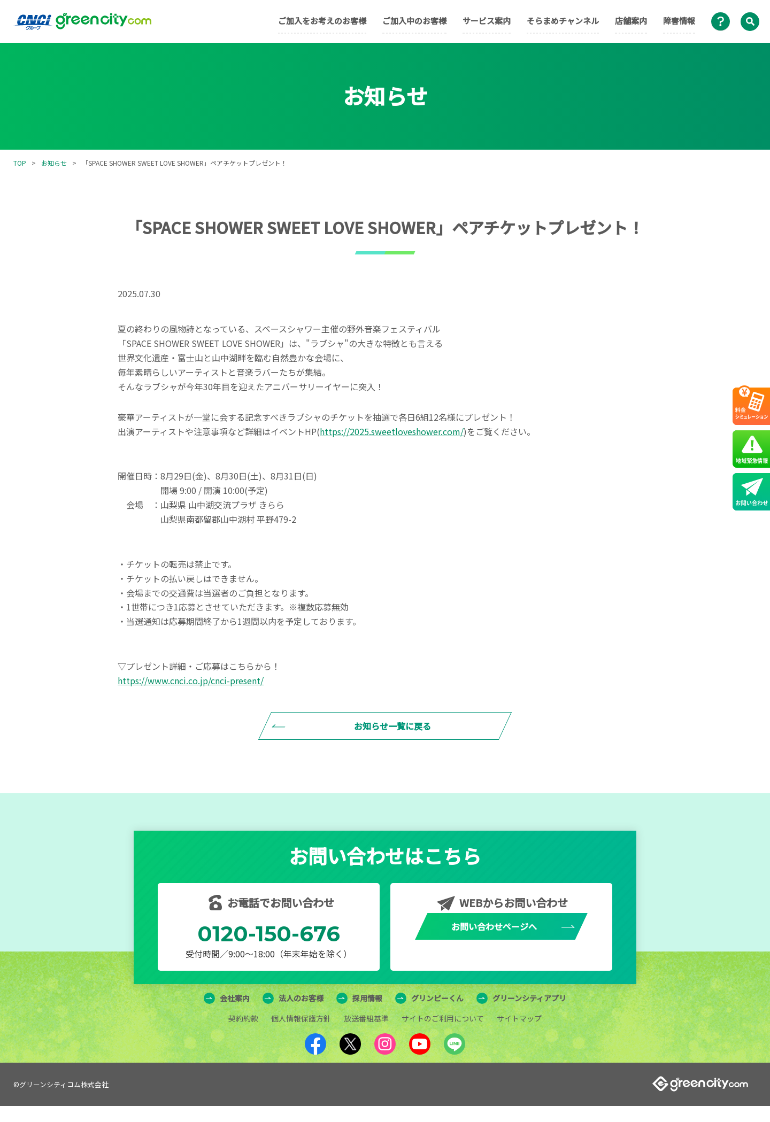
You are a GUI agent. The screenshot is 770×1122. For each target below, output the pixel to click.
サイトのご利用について (443, 1034)
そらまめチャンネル (563, 20)
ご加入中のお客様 (414, 20)
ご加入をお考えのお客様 (322, 20)
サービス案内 (487, 20)
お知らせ (54, 162)
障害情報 (679, 20)
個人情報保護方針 (301, 1034)
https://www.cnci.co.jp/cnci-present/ (191, 680)
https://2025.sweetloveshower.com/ (392, 431)
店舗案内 (631, 20)
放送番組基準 (366, 1034)
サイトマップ (519, 1034)
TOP (19, 162)
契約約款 (243, 1034)
